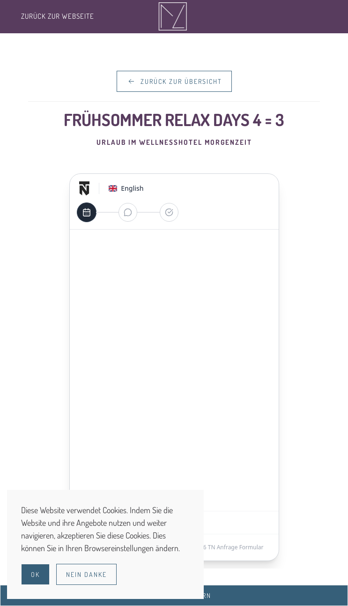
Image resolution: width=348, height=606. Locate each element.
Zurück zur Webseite (57, 16)
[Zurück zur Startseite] (174, 16)
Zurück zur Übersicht (174, 81)
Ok (35, 574)
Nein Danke (86, 574)
